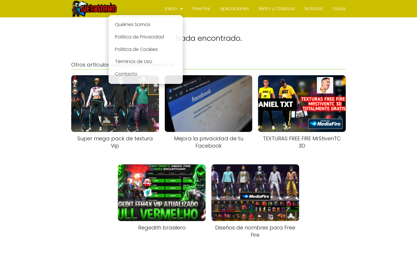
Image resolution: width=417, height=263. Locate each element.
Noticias (314, 8)
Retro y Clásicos (277, 8)
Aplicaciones (234, 8)
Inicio (171, 8)
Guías (339, 8)
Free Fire (201, 8)
